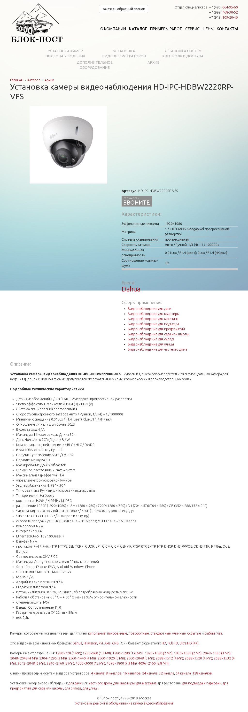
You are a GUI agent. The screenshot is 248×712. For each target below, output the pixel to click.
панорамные (117, 633)
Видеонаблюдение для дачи (149, 309)
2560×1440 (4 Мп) (82, 658)
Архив (153, 62)
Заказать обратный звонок (123, 9)
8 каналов (114, 673)
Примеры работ (166, 29)
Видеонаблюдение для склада (151, 339)
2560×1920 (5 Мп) (111, 658)
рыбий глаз (213, 633)
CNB (115, 643)
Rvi (101, 643)
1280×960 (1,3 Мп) (97, 653)
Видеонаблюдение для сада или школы (158, 334)
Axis (107, 643)
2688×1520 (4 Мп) (198, 658)
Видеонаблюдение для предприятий (156, 329)
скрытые (194, 633)
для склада (73, 688)
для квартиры (124, 683)
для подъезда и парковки (201, 683)
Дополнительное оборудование (95, 64)
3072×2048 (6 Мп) (31, 663)
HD (164, 643)
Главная (16, 80)
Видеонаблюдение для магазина (153, 319)
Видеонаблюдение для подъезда (153, 324)
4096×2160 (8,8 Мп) (153, 663)
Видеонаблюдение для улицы (151, 344)
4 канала (97, 673)
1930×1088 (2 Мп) (188, 653)
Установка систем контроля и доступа (182, 53)
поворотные (139, 633)
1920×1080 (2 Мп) (158, 653)
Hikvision (90, 643)
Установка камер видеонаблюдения (65, 53)
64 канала (183, 673)
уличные (179, 633)
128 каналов (202, 673)
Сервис (192, 29)
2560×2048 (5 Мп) (140, 658)
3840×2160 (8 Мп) (60, 663)
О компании (113, 29)
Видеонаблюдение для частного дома (157, 349)
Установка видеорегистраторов (124, 53)
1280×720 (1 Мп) (68, 653)
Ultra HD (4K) (188, 643)
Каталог (138, 29)
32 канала (166, 673)
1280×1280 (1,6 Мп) (127, 653)
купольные (97, 633)
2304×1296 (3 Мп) (53, 658)
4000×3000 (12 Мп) (90, 663)
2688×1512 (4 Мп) (169, 658)
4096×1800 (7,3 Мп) (122, 663)
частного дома (100, 683)
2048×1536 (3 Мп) (217, 653)
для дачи (75, 683)
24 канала (149, 673)
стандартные (160, 633)
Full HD (173, 643)
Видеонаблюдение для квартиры (153, 314)
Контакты (227, 29)
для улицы (90, 688)
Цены (208, 29)
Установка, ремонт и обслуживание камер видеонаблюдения (124, 703)
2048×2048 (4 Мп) (24, 658)
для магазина (146, 683)
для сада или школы (47, 688)
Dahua (131, 289)
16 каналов (132, 673)
